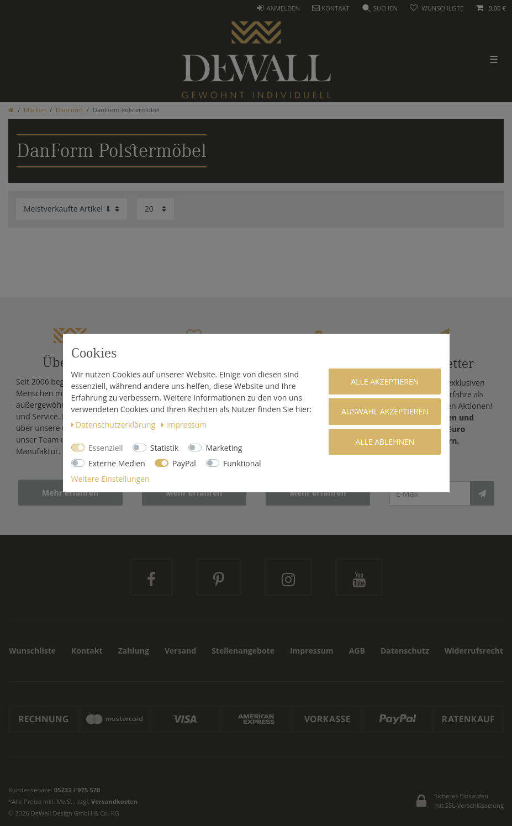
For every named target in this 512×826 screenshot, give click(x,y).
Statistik (164, 448)
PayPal (184, 463)
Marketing (223, 448)
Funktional (242, 463)
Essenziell (105, 448)
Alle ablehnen (384, 441)
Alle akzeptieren (385, 381)
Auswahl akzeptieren (385, 411)
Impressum (184, 424)
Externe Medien (116, 463)
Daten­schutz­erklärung (114, 424)
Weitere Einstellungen (110, 478)
